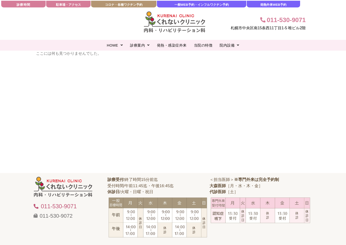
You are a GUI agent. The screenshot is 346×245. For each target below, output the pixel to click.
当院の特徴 (203, 45)
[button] (115, 45)
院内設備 (229, 45)
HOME (115, 45)
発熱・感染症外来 (172, 45)
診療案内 (140, 45)
